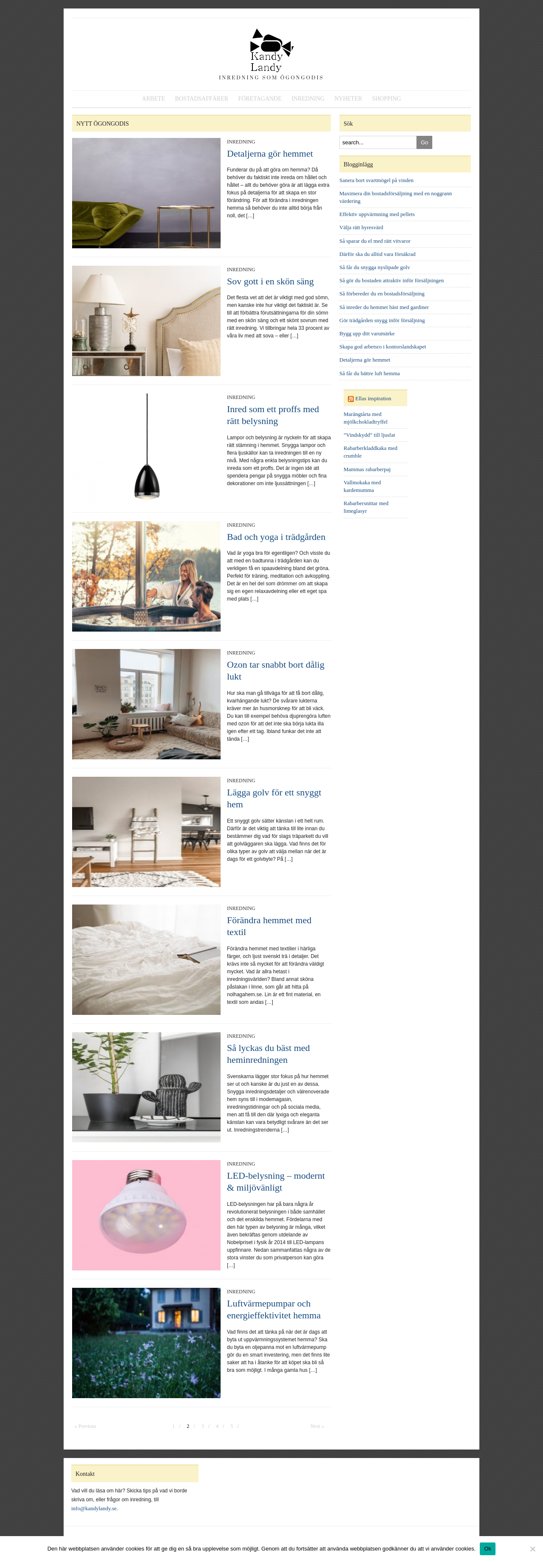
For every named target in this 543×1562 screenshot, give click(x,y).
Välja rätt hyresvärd (361, 227)
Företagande (259, 99)
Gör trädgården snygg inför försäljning (382, 320)
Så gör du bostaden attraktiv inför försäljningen (391, 280)
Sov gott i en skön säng (270, 281)
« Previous (85, 1426)
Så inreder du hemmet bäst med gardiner (384, 307)
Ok (487, 1548)
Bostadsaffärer (201, 99)
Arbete (153, 99)
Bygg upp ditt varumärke (367, 333)
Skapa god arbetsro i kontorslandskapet (382, 346)
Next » (317, 1426)
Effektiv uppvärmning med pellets (377, 214)
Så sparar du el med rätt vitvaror (375, 241)
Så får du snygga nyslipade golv (374, 267)
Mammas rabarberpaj (367, 469)
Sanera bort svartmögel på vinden (376, 180)
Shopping (386, 99)
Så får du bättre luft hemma (369, 373)
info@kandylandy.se (94, 1508)
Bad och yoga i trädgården (276, 536)
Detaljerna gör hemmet (270, 153)
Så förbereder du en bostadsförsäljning (382, 293)
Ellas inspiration (373, 398)
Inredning (308, 99)
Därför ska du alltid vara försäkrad (377, 254)
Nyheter (348, 99)
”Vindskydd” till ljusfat (369, 435)
